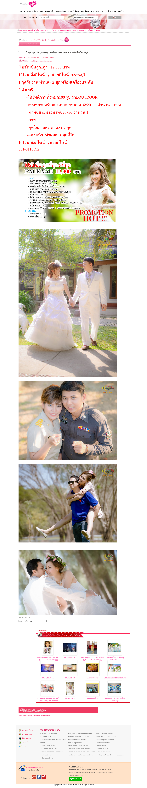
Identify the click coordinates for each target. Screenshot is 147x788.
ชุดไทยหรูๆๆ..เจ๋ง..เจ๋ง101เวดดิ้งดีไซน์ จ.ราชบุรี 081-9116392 (92, 658)
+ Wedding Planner (75, 742)
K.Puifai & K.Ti (70, 678)
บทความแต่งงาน (27, 730)
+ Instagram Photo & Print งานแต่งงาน (110, 755)
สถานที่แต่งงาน (73, 11)
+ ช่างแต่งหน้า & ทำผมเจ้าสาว (106, 736)
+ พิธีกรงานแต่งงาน (102, 748)
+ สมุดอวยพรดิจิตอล (103, 742)
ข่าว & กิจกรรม (27, 734)
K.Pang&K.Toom (48, 678)
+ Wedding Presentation (105, 739)
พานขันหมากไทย (92, 698)
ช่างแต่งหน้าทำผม (97, 11)
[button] (62, 17)
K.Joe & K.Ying (70, 698)
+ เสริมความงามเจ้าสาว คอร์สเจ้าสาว (80, 755)
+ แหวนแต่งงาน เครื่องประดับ (78, 745)
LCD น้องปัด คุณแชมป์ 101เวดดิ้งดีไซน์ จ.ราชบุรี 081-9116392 (47, 699)
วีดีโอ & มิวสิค (26, 738)
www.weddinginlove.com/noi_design (39, 61)
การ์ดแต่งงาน (111, 11)
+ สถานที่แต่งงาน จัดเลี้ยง (104, 733)
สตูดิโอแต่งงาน (32, 11)
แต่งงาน (22, 30)
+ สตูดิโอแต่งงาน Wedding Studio (80, 733)
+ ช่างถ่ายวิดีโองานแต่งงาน (77, 739)
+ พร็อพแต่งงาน (45, 755)
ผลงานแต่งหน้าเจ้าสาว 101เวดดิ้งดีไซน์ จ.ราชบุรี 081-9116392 (47, 658)
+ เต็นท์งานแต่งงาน (46, 758)
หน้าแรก (22, 11)
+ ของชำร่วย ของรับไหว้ (48, 748)
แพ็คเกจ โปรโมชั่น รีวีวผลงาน (36, 30)
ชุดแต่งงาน (85, 11)
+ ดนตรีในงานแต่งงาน (47, 745)
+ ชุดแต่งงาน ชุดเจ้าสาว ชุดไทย (78, 736)
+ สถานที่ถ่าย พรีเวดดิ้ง (48, 736)
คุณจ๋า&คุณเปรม (70, 657)
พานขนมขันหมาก (92, 678)
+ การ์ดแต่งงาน (101, 745)
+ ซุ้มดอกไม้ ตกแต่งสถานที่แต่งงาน (79, 748)
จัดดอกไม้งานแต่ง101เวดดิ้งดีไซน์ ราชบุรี (115, 699)
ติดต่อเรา (25, 746)
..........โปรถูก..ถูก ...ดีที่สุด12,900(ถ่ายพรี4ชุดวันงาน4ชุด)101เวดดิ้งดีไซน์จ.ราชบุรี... (75, 30)
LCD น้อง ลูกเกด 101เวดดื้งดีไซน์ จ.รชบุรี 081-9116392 (115, 679)
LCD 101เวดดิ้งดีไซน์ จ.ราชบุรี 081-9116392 (115, 658)
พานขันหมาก (122, 11)
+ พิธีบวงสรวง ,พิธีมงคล (48, 733)
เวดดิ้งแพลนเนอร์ (46, 11)
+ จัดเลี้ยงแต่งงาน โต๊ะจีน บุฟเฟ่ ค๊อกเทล (81, 752)
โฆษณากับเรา (26, 742)
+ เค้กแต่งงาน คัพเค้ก (103, 752)
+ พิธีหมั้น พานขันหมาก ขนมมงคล (51, 752)
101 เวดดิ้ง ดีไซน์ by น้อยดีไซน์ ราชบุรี (41, 58)
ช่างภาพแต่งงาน (60, 11)
